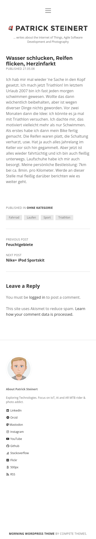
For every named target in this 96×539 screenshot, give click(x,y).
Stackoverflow (17, 453)
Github (12, 446)
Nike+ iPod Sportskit (25, 260)
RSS (10, 474)
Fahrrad (14, 217)
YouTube (14, 439)
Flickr (11, 460)
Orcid (11, 418)
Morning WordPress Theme (32, 534)
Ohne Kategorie (40, 208)
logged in (37, 297)
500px (12, 467)
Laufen (31, 217)
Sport (47, 217)
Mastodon (14, 425)
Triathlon (64, 217)
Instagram (15, 432)
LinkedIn (14, 410)
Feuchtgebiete (19, 244)
